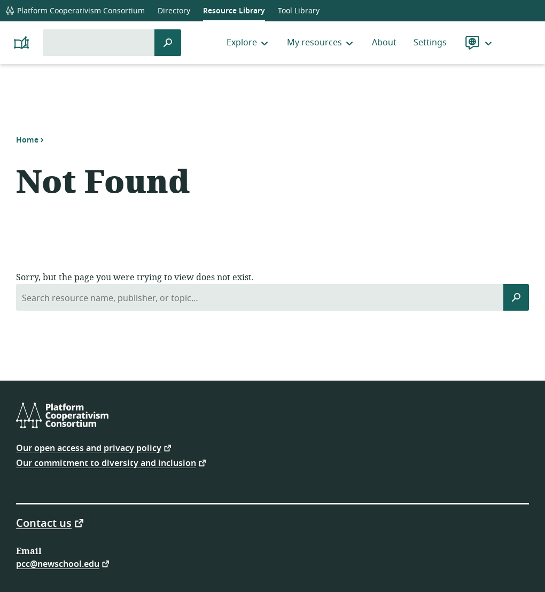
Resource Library (234, 11)
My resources (321, 42)
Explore (248, 42)
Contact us (44, 522)
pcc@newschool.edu (57, 563)
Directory (174, 11)
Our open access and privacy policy (88, 448)
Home (27, 140)
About (384, 42)
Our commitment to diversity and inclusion (106, 462)
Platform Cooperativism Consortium (75, 11)
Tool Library (299, 11)
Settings (430, 42)
